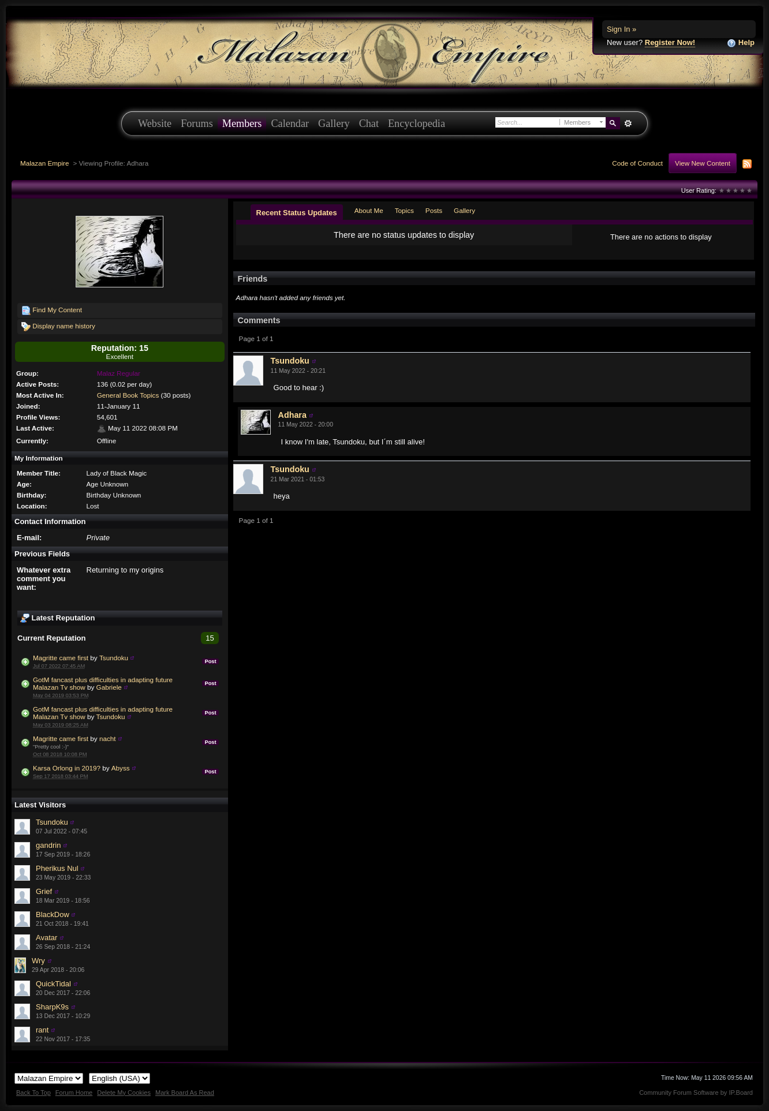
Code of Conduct (637, 163)
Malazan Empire (44, 163)
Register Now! (670, 42)
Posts (433, 210)
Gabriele (109, 687)
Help (741, 43)
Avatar (46, 937)
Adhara (292, 415)
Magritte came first (60, 657)
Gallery (334, 123)
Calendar (290, 123)
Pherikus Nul (57, 868)
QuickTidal (53, 983)
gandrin (48, 845)
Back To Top (33, 1092)
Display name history (58, 326)
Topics (404, 210)
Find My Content (51, 310)
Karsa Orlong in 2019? (66, 768)
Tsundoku (113, 657)
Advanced (628, 123)
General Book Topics (128, 395)
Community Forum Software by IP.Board (696, 1092)
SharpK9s (52, 1006)
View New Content (702, 163)
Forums (197, 123)
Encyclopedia (416, 123)
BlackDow (52, 914)
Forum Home (73, 1092)
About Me (368, 210)
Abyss (120, 768)
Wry (38, 960)
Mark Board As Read (184, 1092)
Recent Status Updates (296, 212)
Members (242, 123)
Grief (44, 891)
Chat (369, 123)
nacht (107, 738)
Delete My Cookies (124, 1092)
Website (154, 123)
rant (42, 1030)
